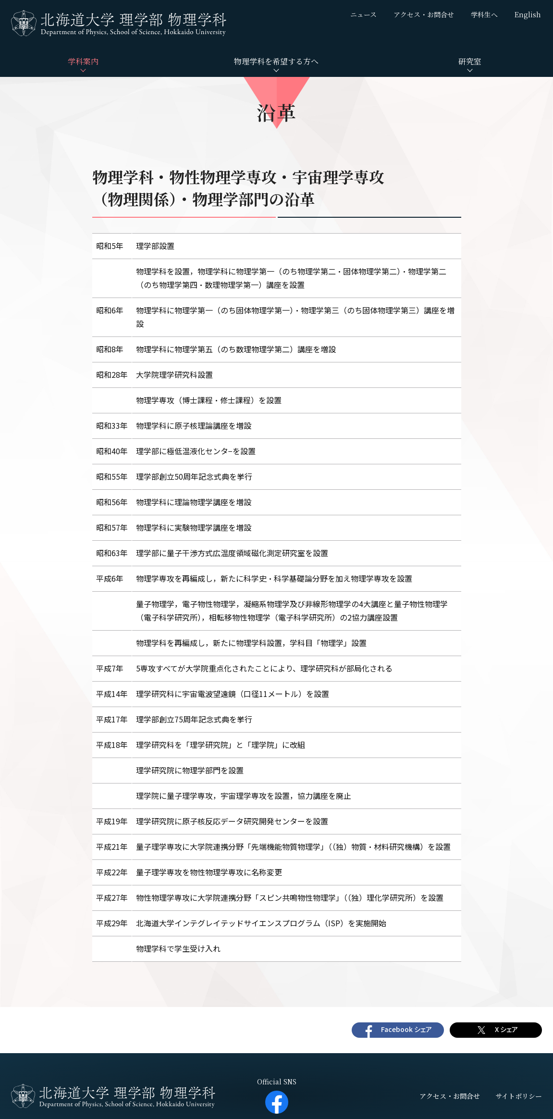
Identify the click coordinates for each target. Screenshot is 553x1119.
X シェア (506, 1029)
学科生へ (484, 14)
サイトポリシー (518, 1096)
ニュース (363, 14)
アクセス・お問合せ (423, 14)
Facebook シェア (406, 1029)
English (528, 14)
